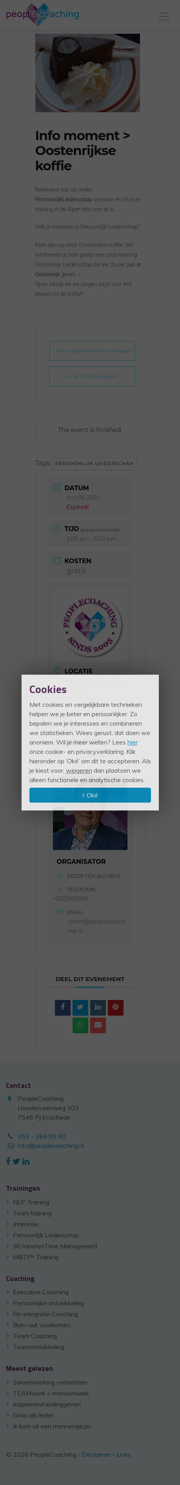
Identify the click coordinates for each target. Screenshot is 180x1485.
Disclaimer (96, 1454)
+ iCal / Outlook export (92, 376)
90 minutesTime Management (55, 1246)
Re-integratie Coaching (45, 1314)
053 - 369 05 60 (42, 1136)
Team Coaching (35, 1336)
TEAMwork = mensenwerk (51, 1393)
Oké (92, 795)
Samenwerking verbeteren (50, 1382)
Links (123, 1454)
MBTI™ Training (35, 1257)
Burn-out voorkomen (42, 1325)
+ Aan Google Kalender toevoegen (92, 351)
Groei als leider (33, 1415)
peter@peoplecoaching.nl (97, 926)
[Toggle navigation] (164, 15)
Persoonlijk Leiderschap (46, 1235)
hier (132, 742)
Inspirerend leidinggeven (47, 1404)
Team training (32, 1213)
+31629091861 (71, 898)
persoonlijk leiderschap (94, 463)
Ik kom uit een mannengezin (52, 1426)
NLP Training (31, 1202)
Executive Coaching (41, 1292)
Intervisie (25, 1224)
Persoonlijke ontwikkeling (48, 1303)
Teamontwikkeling (38, 1347)
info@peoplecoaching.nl (51, 1145)
